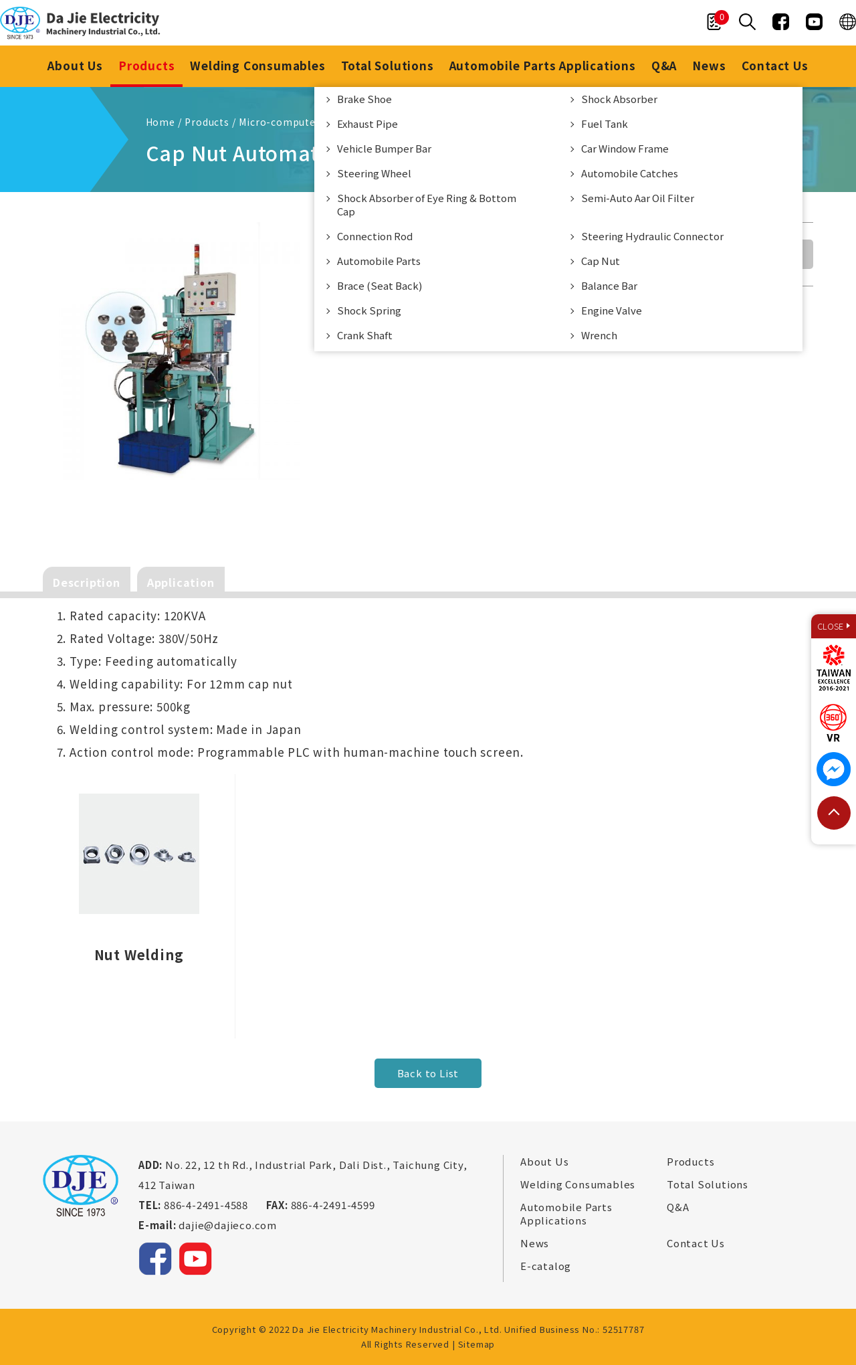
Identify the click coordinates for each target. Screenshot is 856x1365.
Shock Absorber (619, 99)
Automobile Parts (379, 261)
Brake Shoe (364, 99)
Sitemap (477, 1344)
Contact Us (775, 65)
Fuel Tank (604, 123)
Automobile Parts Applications (542, 65)
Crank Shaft (365, 335)
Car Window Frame (625, 148)
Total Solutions (387, 65)
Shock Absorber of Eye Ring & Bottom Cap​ (426, 204)
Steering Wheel (374, 173)
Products (146, 65)
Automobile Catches (629, 173)
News (709, 65)
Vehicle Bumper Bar (384, 148)
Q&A (664, 65)
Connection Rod (375, 236)
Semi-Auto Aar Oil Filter (637, 198)
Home (160, 121)
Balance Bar (609, 285)
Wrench (599, 335)
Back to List (428, 1073)
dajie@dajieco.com (228, 1225)
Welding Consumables (257, 65)
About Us (74, 65)
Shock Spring (369, 310)
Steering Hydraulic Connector (652, 236)
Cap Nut (600, 261)
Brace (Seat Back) (379, 285)
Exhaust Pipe (367, 123)
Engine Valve (611, 310)
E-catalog (545, 1266)
